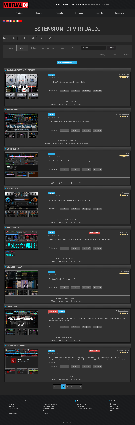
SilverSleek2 (12, 110)
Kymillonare (125, 75)
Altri (73, 48)
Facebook (114, 404)
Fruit (127, 153)
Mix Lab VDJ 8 (13, 228)
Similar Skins (59, 144)
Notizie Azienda (82, 404)
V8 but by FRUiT (14, 149)
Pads (62, 48)
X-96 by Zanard (13, 188)
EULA (79, 411)
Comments (64, 104)
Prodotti (19, 13)
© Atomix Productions (67, 422)
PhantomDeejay (123, 114)
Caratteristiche (14, 408)
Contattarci (80, 406)
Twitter (113, 411)
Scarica (39, 13)
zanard (126, 193)
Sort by (103, 55)
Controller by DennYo (16, 346)
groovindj (125, 232)
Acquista (59, 13)
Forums (45, 413)
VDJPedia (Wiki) (48, 408)
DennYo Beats (124, 350)
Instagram (114, 408)
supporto (99, 13)
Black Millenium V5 (15, 267)
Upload (126, 55)
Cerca (111, 48)
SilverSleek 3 (12, 306)
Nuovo (10, 48)
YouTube (114, 406)
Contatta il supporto (50, 404)
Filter (115, 55)
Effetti (34, 48)
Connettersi (119, 13)
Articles (45, 411)
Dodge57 (125, 271)
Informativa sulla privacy (85, 408)
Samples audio (48, 48)
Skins (22, 48)
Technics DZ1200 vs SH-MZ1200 (21, 70)
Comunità (79, 13)
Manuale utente (48, 406)
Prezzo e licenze (14, 411)
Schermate (13, 413)
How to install (77, 104)
